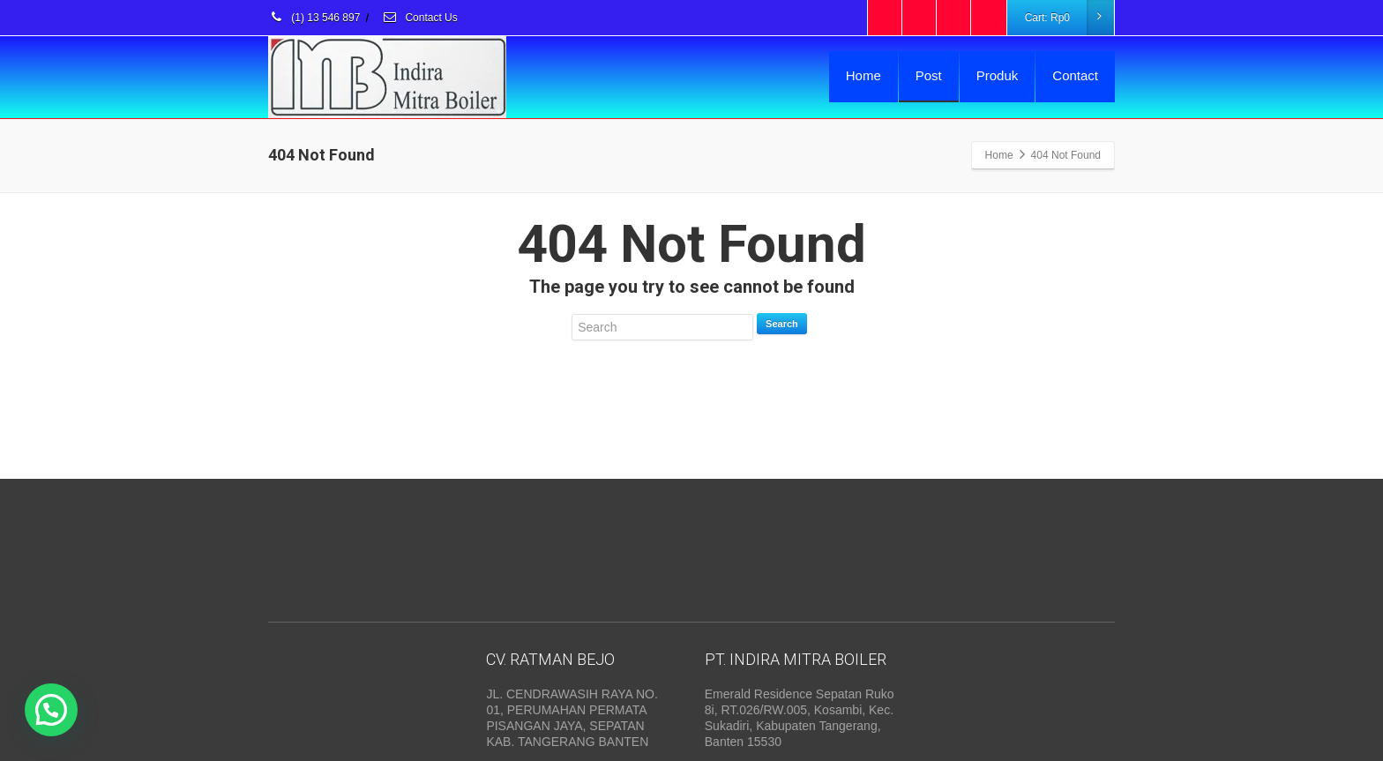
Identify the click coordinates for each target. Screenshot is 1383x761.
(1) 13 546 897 (314, 17)
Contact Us (420, 17)
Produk (997, 75)
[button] (51, 709)
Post (929, 75)
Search (782, 323)
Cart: (1069, 17)
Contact (1075, 75)
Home (863, 75)
